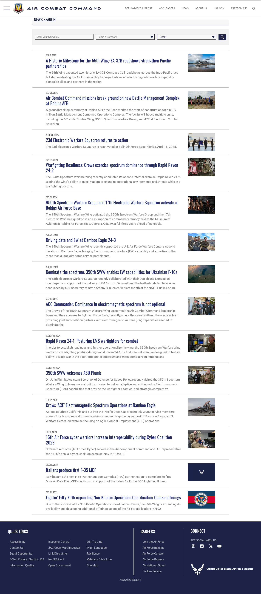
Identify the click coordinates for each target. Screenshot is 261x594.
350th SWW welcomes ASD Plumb (73, 372)
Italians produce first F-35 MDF (71, 470)
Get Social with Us (204, 540)
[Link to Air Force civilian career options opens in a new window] (150, 570)
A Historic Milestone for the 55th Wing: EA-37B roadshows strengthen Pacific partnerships (108, 63)
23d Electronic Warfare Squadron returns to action (87, 140)
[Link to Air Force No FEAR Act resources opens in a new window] (55, 559)
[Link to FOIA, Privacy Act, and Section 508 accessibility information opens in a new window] (24, 559)
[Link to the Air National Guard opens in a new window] (151, 565)
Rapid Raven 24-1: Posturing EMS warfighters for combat (92, 340)
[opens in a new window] (219, 8)
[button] (6, 8)
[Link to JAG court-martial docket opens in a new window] (63, 547)
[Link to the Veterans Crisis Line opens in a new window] (100, 559)
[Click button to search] (222, 37)
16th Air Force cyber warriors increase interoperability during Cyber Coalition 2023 (109, 440)
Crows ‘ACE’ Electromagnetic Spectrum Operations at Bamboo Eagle (101, 405)
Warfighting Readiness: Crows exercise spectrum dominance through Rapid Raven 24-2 (112, 167)
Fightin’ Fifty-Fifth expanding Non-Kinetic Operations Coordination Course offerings (113, 497)
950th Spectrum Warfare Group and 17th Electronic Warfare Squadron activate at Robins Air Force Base (112, 205)
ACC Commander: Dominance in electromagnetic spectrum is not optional (105, 304)
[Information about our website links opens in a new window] (57, 553)
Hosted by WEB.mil (130, 579)
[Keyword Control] (64, 37)
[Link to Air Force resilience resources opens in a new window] (94, 553)
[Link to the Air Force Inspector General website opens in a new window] (58, 541)
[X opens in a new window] (210, 546)
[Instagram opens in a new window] (193, 546)
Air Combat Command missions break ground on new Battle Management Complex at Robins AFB (113, 100)
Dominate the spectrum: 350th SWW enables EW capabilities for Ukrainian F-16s (111, 272)
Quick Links (18, 531)
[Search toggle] (254, 8)
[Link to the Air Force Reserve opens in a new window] (151, 559)
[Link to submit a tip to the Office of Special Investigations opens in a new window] (95, 541)
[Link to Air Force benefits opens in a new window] (151, 547)
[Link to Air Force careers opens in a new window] (151, 553)
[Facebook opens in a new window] (202, 546)
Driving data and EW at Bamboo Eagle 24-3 (81, 240)
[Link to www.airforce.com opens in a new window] (151, 541)
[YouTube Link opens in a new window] (219, 546)
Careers (148, 531)
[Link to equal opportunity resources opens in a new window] (18, 553)
